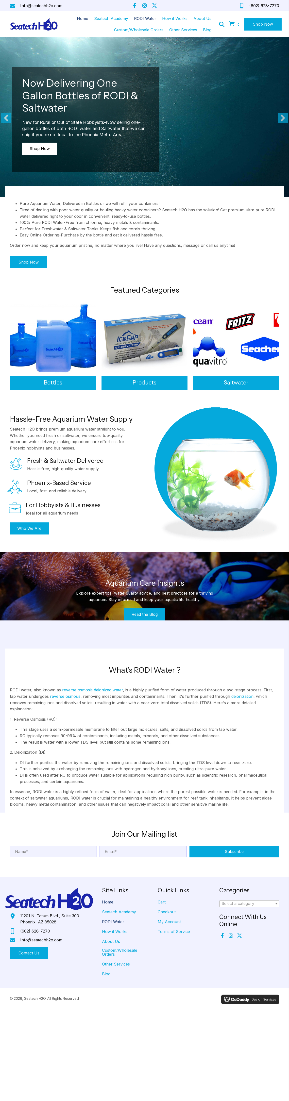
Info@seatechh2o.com (41, 5)
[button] (134, 5)
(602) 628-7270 (264, 5)
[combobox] (249, 903)
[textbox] (249, 904)
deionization (242, 696)
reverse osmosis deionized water (92, 689)
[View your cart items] (235, 24)
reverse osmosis (65, 696)
